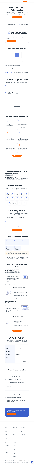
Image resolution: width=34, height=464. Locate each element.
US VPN (14, 453)
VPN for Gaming (7, 448)
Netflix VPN (6, 452)
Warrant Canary (23, 434)
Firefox (12, 198)
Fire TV (22, 198)
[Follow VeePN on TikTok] (9, 460)
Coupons (14, 434)
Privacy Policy (22, 431)
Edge (17, 198)
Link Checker (14, 448)
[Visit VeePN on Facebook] (5, 460)
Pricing (14, 431)
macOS (12, 194)
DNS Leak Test (15, 445)
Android (17, 194)
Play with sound (17, 106)
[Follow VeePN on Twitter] (7, 460)
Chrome (7, 198)
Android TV (14, 203)
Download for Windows (11, 40)
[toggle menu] (28, 1)
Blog (13, 438)
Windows (7, 194)
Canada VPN (14, 456)
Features (14, 430)
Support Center (23, 427)
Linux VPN (6, 430)
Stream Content (7, 442)
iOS (21, 194)
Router (26, 194)
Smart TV (10, 203)
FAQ (21, 430)
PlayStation (19, 203)
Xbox (24, 203)
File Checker (14, 449)
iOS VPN (6, 431)
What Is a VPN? (15, 427)
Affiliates (22, 442)
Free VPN (6, 438)
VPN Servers (14, 437)
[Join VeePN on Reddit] (11, 460)
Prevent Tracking (7, 449)
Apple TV (26, 198)
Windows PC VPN (7, 427)
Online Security (7, 445)
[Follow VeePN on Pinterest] (13, 460)
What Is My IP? (14, 442)
